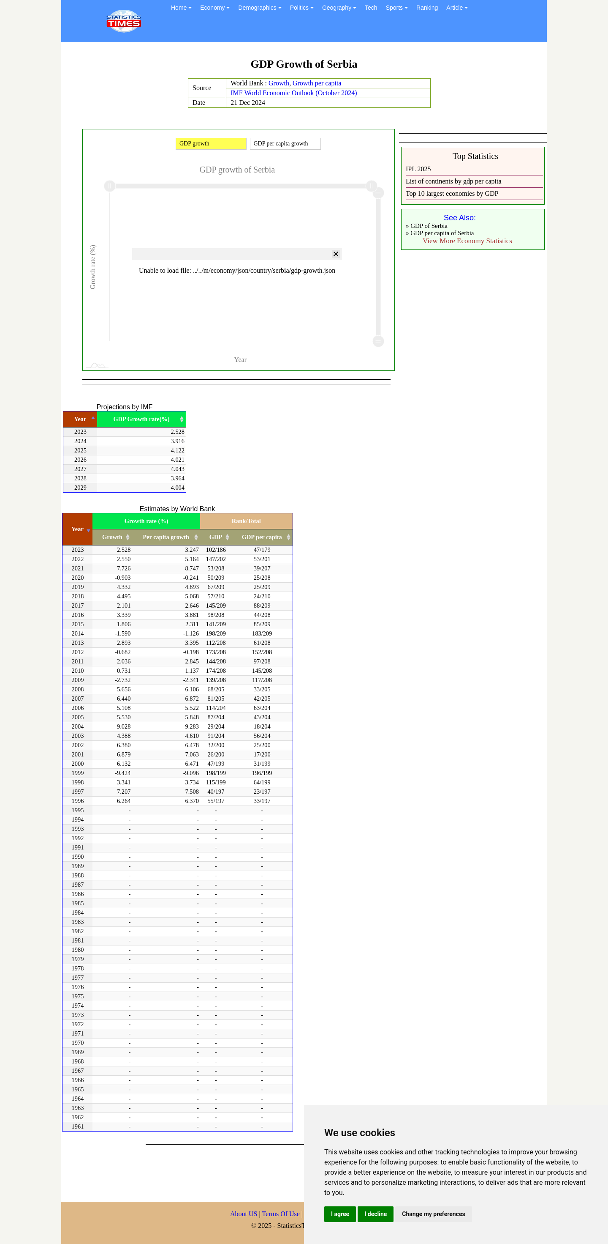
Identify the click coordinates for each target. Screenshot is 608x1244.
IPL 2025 (418, 169)
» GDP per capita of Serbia (440, 233)
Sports (397, 7)
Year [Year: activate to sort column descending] (80, 419)
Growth (279, 83)
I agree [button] (340, 1214)
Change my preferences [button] (433, 1214)
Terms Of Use (281, 1213)
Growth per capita (317, 83)
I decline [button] (375, 1214)
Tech (371, 7)
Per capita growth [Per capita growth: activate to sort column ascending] (166, 537)
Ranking (427, 7)
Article (457, 7)
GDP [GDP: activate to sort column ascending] (215, 537)
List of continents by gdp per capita (454, 181)
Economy (215, 7)
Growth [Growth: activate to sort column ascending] (112, 537)
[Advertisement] (299, 1168)
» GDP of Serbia (427, 225)
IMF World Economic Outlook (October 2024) (294, 92)
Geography (339, 7)
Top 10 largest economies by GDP (452, 193)
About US (243, 1213)
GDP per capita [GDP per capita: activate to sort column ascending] (262, 537)
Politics (302, 7)
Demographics (259, 7)
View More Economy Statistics (467, 241)
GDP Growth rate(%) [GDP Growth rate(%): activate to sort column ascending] (141, 419)
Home (181, 7)
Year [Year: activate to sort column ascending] (77, 529)
